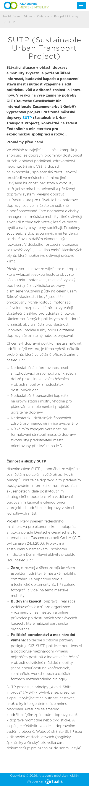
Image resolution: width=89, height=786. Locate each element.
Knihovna (43, 16)
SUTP (26, 118)
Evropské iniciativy (66, 16)
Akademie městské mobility (59, 775)
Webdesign (45, 781)
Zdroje (27, 16)
